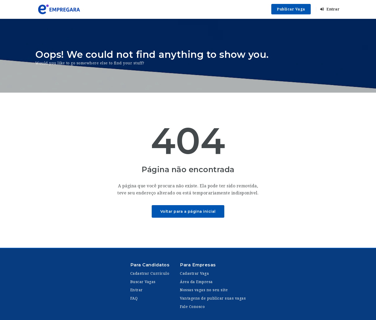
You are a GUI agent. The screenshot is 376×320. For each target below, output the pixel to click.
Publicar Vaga (291, 9)
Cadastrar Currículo (149, 273)
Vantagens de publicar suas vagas (213, 298)
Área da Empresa (196, 282)
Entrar (329, 9)
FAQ (134, 298)
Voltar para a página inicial (188, 211)
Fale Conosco (192, 307)
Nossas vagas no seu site (204, 290)
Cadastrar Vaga (194, 273)
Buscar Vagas (143, 282)
